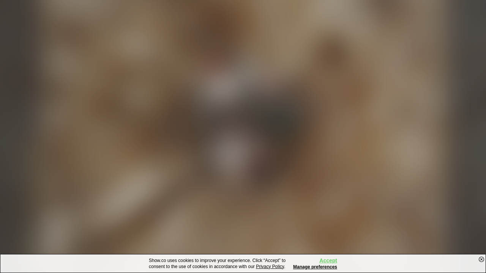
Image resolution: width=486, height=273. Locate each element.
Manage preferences (315, 267)
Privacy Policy (270, 266)
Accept (328, 260)
